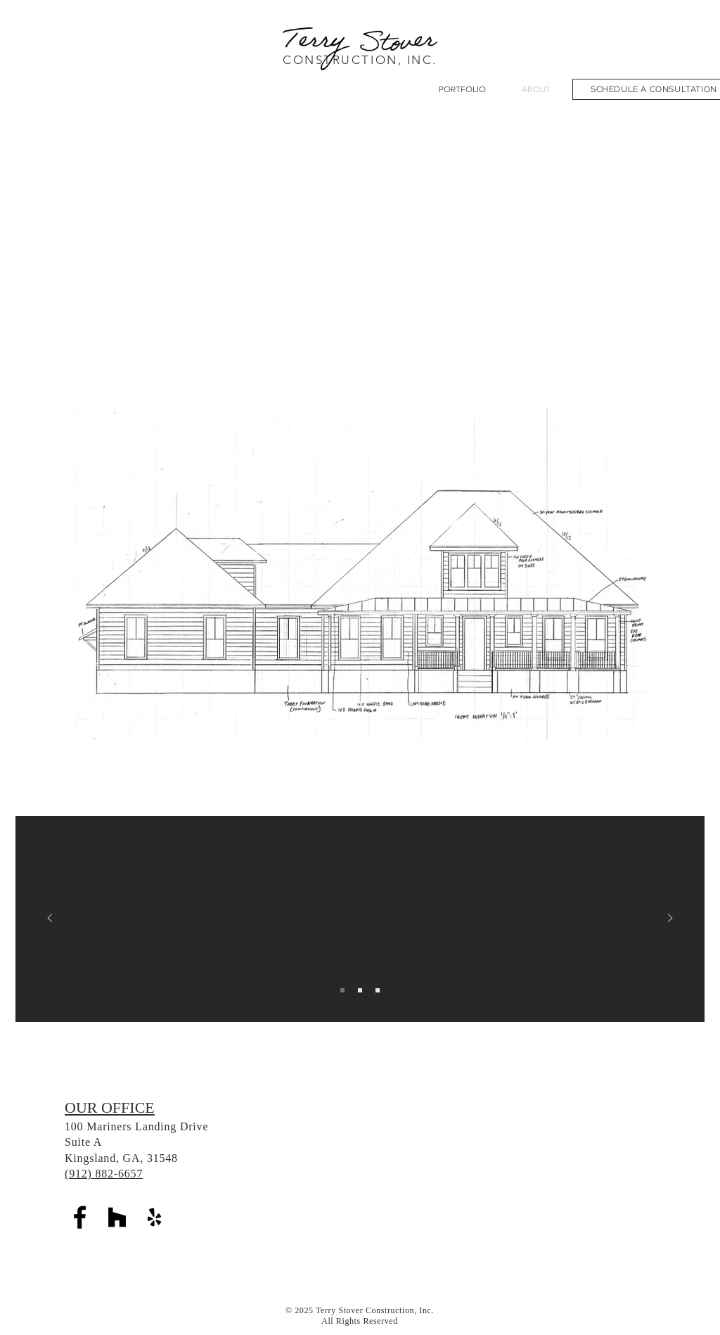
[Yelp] (154, 1217)
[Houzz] (117, 1217)
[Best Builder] (360, 990)
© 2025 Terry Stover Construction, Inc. (359, 1310)
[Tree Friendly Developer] (377, 990)
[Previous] (50, 919)
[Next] (670, 919)
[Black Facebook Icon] (80, 1217)
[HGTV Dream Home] (342, 990)
